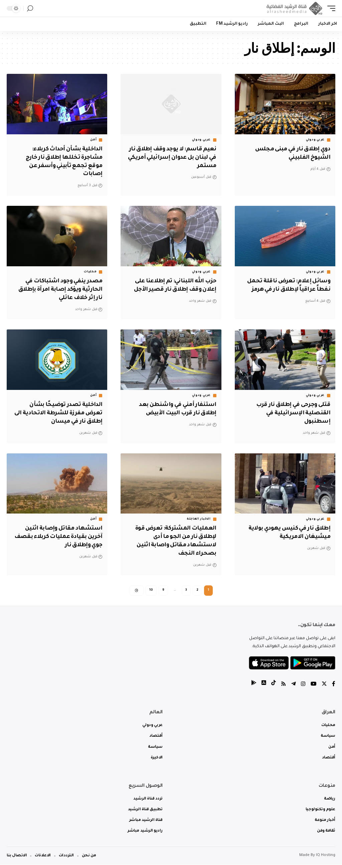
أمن (93, 140)
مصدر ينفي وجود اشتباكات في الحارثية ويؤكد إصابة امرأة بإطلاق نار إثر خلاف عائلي (58, 289)
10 (151, 589)
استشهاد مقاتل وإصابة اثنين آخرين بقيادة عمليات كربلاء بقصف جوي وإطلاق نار (62, 536)
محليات (90, 271)
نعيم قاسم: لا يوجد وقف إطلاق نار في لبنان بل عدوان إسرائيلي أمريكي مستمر (174, 157)
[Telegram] (293, 684)
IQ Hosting (325, 856)
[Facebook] (333, 684)
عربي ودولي (315, 140)
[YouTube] (314, 684)
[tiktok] (273, 684)
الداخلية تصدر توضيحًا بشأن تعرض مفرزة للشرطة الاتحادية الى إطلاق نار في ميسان (60, 413)
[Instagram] (303, 684)
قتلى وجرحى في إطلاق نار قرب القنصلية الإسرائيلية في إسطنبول (291, 413)
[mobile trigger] (329, 8)
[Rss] (283, 684)
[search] (30, 8)
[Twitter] (324, 684)
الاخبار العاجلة (199, 518)
